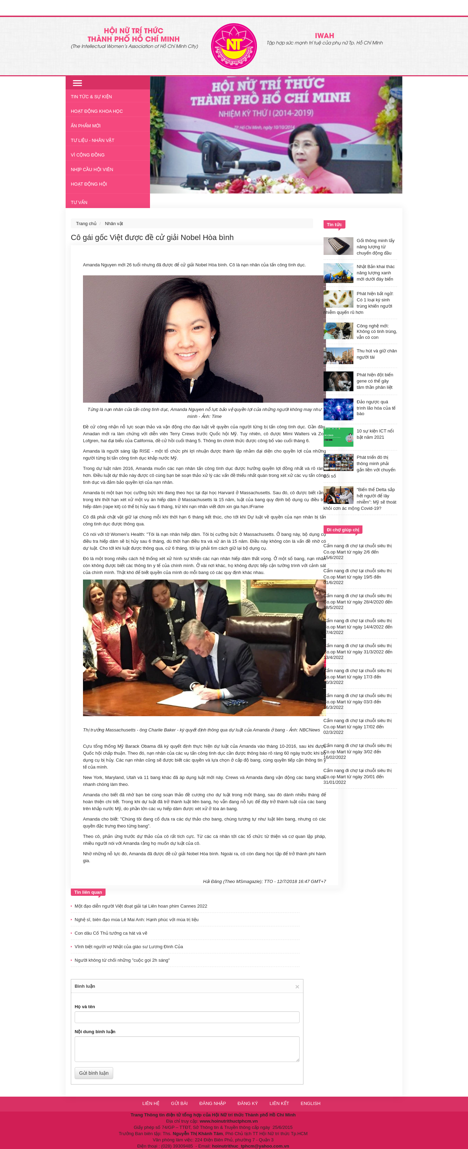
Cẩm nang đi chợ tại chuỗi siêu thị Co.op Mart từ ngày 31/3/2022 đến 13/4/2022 (358, 651)
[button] (169, 135)
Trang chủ (86, 223)
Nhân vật (114, 223)
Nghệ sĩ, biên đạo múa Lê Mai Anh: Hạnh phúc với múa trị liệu (137, 919)
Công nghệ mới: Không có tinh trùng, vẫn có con (377, 331)
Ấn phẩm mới (86, 125)
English (310, 1103)
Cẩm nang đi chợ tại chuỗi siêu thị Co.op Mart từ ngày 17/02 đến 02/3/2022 (358, 726)
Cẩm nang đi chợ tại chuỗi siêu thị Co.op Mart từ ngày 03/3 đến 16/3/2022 (358, 701)
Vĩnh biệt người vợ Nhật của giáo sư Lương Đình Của (129, 946)
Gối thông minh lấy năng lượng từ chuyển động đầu (376, 247)
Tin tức (334, 224)
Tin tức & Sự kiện (91, 96)
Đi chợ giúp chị (343, 529)
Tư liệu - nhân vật (92, 140)
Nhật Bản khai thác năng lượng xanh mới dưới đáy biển (376, 273)
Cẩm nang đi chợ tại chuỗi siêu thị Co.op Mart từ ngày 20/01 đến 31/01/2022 (358, 776)
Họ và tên (85, 1006)
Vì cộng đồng (88, 154)
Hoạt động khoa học (97, 111)
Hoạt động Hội (89, 184)
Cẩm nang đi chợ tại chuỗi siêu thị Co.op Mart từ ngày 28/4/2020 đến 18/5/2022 (358, 601)
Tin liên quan (88, 892)
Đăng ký (248, 1103)
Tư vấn (79, 202)
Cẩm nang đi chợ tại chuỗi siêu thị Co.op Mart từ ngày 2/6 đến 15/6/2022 (358, 551)
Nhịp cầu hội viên (92, 169)
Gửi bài (179, 1103)
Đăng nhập (213, 1103)
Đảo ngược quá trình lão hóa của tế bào (376, 407)
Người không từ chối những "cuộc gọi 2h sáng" (122, 960)
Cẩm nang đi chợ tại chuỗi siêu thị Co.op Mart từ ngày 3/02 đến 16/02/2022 (358, 751)
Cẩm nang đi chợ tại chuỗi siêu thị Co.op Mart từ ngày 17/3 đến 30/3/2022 (358, 676)
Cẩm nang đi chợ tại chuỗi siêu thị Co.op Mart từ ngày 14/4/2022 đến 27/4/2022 (358, 626)
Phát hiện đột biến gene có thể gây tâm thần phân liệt (375, 381)
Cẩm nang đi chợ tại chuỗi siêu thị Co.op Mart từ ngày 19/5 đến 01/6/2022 (358, 576)
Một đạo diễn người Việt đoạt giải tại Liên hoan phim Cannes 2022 (141, 906)
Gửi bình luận (94, 1073)
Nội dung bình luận (95, 1031)
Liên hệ (150, 1103)
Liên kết (279, 1103)
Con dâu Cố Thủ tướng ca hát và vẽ (111, 933)
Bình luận (85, 986)
